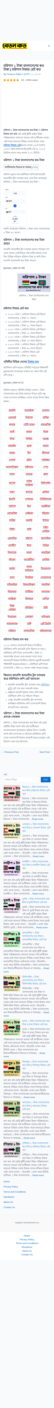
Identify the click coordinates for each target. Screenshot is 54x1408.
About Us (8, 1202)
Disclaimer (9, 1197)
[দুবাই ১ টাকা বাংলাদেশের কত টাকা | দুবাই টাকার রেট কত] (12, 905)
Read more (37, 819)
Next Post (46, 752)
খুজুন (45, 779)
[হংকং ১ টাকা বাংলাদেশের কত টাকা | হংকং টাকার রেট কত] (12, 1027)
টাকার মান (33, 361)
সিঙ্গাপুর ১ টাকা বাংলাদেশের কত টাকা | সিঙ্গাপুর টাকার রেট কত (36, 1065)
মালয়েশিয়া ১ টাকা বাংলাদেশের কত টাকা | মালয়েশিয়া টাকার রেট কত (34, 936)
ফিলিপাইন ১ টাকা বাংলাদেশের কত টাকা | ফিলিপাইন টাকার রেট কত (34, 980)
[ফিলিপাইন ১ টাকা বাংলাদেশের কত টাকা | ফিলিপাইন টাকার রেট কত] (12, 983)
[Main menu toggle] (49, 46)
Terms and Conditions (15, 1192)
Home (7, 1181)
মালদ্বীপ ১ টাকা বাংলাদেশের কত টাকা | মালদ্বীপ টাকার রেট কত (36, 865)
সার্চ (5, 774)
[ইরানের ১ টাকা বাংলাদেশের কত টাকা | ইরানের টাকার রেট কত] (12, 793)
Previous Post (10, 752)
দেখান (34, 167)
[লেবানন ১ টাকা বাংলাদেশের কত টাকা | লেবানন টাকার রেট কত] (12, 830)
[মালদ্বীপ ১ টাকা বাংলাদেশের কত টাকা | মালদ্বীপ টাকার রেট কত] (12, 868)
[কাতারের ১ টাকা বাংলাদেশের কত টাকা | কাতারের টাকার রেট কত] (12, 1109)
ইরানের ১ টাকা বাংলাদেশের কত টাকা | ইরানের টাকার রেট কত (36, 790)
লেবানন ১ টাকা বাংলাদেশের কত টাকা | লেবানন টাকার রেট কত (36, 827)
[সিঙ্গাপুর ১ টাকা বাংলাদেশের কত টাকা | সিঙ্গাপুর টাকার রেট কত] (12, 1068)
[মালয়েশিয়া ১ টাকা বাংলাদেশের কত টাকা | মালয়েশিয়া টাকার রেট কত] (12, 939)
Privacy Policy (11, 1186)
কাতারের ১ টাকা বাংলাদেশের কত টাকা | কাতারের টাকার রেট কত (35, 1105)
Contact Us (9, 1207)
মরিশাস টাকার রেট (12, 145)
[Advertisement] (20, 20)
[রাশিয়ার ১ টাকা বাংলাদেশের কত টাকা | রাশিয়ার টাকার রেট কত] (12, 1149)
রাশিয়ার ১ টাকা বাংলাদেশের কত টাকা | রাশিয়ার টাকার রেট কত (36, 1146)
